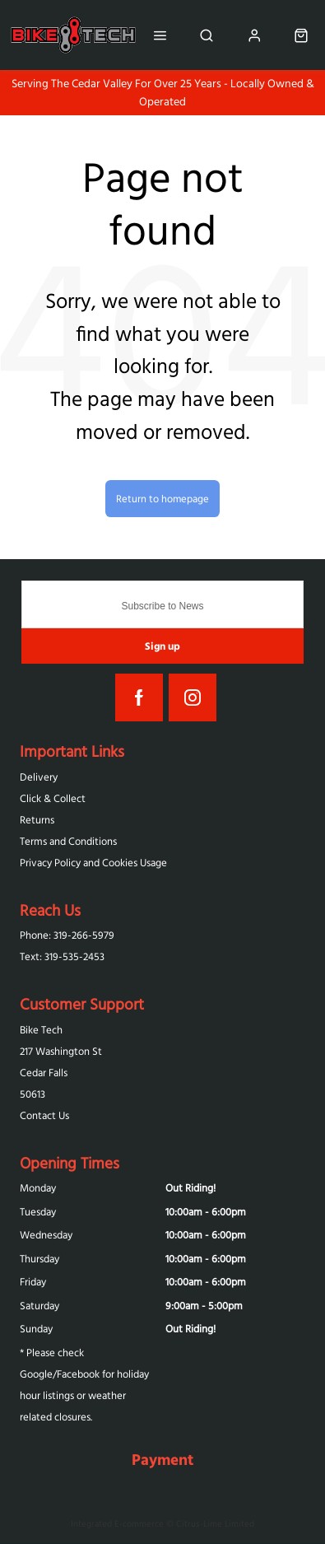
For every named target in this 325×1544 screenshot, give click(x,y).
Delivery (39, 777)
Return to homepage (162, 498)
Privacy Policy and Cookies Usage (93, 863)
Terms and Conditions (68, 841)
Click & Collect (53, 798)
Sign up (162, 645)
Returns (37, 820)
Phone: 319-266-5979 (67, 935)
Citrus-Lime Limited (215, 1523)
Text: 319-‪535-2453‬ (62, 956)
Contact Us (44, 1115)
